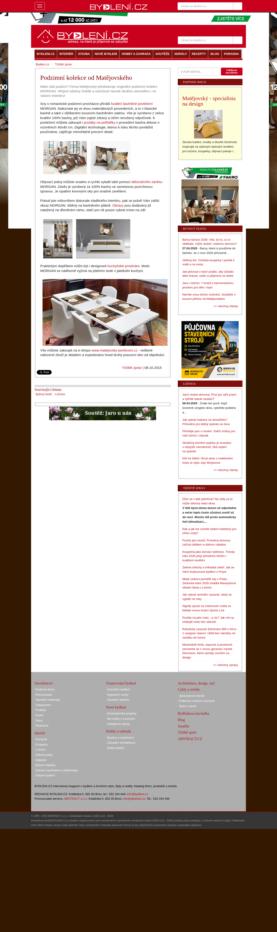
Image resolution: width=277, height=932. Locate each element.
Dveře (39, 715)
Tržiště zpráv (131, 368)
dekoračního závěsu (146, 182)
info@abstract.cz (134, 798)
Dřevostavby (43, 694)
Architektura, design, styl (196, 683)
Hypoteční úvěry (117, 694)
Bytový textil (43, 394)
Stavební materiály (47, 699)
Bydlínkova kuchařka (193, 713)
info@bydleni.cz (137, 794)
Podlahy (40, 710)
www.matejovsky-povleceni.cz (114, 350)
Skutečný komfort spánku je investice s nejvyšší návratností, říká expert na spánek (206, 447)
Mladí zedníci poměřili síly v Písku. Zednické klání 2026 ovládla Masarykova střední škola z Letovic (209, 583)
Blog (181, 720)
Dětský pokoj (43, 754)
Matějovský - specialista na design (209, 101)
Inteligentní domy (118, 724)
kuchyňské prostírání (124, 266)
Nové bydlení (116, 707)
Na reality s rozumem (121, 718)
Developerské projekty (121, 713)
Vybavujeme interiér (192, 696)
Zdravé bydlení (45, 775)
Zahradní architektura (121, 742)
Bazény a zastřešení (120, 737)
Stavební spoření (118, 699)
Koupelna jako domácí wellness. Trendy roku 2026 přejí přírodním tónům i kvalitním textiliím (208, 556)
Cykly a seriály (189, 689)
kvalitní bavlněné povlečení (132, 104)
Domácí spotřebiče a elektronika (56, 770)
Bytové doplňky (45, 765)
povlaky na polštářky (99, 122)
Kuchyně (41, 739)
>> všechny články (225, 306)
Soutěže (183, 726)
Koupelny (41, 744)
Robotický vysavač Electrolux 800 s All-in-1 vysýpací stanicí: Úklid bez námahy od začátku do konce (209, 633)
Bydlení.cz (42, 64)
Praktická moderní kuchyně (197, 701)
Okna (39, 720)
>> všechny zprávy (225, 665)
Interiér (40, 733)
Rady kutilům (115, 748)
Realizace (41, 725)
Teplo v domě (187, 706)
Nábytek (40, 760)
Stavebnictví (44, 683)
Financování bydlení (121, 683)
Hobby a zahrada (118, 731)
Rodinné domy (45, 689)
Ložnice (60, 394)
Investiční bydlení (118, 689)
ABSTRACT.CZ (190, 739)
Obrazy (118, 205)
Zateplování (43, 705)
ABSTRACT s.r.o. (75, 798)
